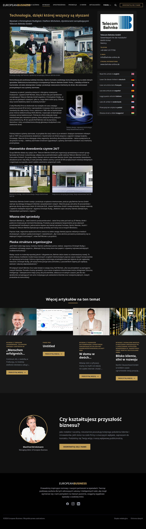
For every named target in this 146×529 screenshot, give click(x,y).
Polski (107, 5)
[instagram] (73, 503)
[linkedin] (78, 503)
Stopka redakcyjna (121, 518)
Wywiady (46, 5)
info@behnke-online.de (110, 57)
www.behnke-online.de (109, 64)
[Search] (115, 5)
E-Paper (83, 5)
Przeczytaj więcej (17, 372)
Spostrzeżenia (59, 5)
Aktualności (94, 5)
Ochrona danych (137, 518)
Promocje (73, 5)
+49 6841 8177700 (108, 50)
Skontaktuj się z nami (131, 5)
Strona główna (32, 5)
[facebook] (67, 503)
